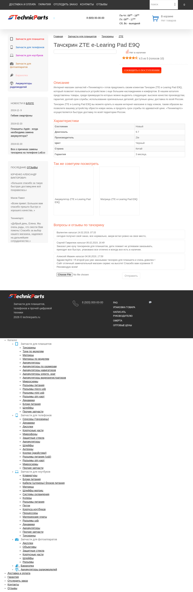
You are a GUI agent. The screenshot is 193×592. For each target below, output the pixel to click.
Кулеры (27, 498)
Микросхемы (30, 381)
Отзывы (101, 5)
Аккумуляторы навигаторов (39, 370)
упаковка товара (124, 307)
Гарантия (44, 5)
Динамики (29, 400)
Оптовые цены (122, 325)
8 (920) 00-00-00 (95, 18)
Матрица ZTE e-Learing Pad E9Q (118, 199)
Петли (26, 505)
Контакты (87, 5)
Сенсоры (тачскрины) (36, 419)
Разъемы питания (33, 385)
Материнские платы (35, 516)
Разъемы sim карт (34, 396)
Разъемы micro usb (34, 388)
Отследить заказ (65, 5)
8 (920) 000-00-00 (92, 302)
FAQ (115, 303)
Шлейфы (28, 407)
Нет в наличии (137, 52)
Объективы (29, 546)
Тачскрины (29, 347)
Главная (58, 36)
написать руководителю (122, 314)
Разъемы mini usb (33, 392)
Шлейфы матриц (33, 490)
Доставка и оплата (22, 5)
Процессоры (30, 513)
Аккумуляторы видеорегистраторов (44, 377)
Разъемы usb (31, 520)
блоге (30, 103)
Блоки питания (32, 404)
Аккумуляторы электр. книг (39, 373)
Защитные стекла (33, 437)
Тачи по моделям (33, 351)
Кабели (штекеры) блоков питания (44, 482)
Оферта (117, 321)
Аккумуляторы (31, 362)
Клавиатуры (30, 475)
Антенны (28, 449)
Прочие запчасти (33, 411)
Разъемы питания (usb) (37, 456)
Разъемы (28, 561)
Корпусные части (33, 430)
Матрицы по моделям (36, 358)
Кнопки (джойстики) (35, 452)
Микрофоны (30, 434)
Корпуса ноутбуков (34, 509)
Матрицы (28, 355)
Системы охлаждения (36, 494)
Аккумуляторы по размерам (40, 366)
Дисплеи (28, 426)
